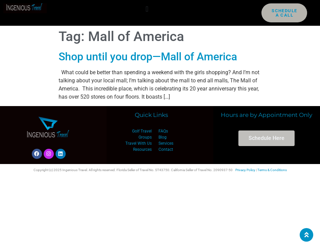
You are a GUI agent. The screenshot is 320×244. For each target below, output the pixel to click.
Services (165, 143)
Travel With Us (138, 143)
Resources (142, 149)
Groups (145, 137)
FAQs (163, 131)
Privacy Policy (245, 170)
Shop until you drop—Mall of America (148, 56)
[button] (147, 9)
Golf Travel (142, 131)
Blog (162, 137)
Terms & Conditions (272, 170)
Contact (165, 149)
